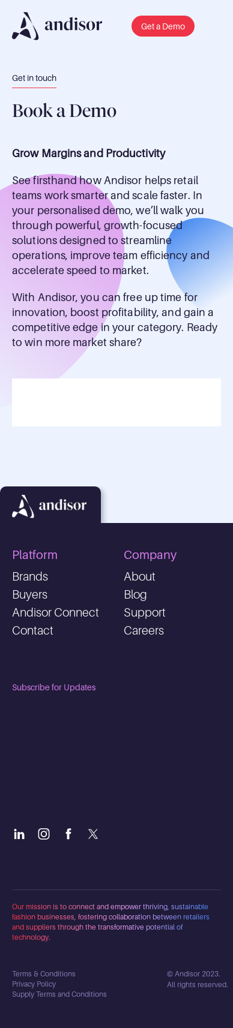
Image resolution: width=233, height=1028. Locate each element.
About (140, 576)
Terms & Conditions (44, 973)
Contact (32, 630)
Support (145, 612)
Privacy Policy (34, 983)
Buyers (29, 594)
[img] (57, 26)
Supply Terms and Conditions (59, 994)
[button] (163, 26)
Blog (135, 594)
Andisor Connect (55, 612)
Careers (144, 630)
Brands (30, 576)
